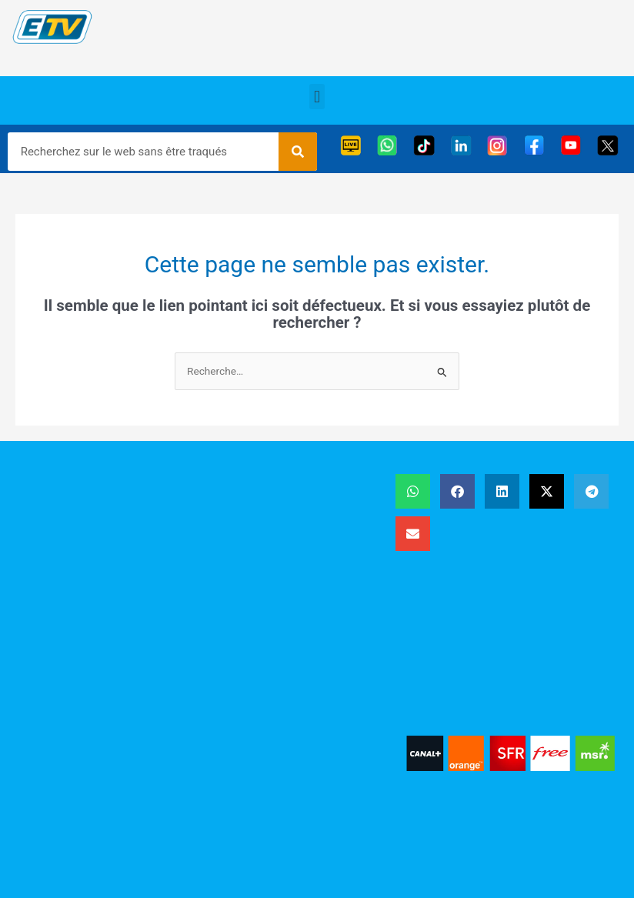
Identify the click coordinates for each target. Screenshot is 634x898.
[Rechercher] (298, 151)
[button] (316, 96)
